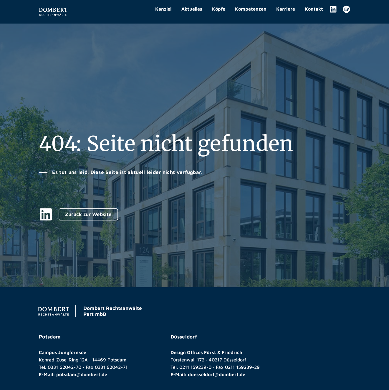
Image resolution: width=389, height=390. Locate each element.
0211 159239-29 (242, 367)
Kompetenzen (250, 8)
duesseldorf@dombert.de (216, 374)
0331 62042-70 (64, 367)
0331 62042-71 (111, 367)
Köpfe (218, 8)
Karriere (285, 8)
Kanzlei (163, 8)
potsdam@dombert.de (81, 374)
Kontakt (314, 8)
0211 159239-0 (195, 367)
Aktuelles (191, 8)
